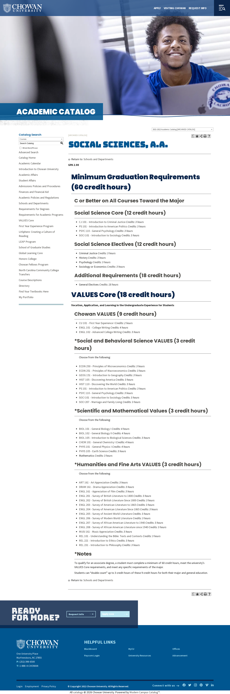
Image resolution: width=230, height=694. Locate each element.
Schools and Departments (33, 203)
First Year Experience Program (36, 226)
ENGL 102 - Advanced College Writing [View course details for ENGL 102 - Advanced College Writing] (100, 332)
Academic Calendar (30, 163)
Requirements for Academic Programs (41, 214)
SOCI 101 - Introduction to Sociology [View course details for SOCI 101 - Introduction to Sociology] (100, 235)
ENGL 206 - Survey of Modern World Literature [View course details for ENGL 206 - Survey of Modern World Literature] (105, 518)
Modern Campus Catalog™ (144, 692)
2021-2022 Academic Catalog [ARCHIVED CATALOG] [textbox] (174, 129)
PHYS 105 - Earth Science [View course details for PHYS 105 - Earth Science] (93, 451)
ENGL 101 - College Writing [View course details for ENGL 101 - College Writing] (94, 327)
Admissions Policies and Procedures (39, 186)
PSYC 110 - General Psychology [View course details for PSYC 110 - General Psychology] (97, 231)
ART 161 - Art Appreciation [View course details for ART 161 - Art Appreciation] (94, 482)
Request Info (198, 8)
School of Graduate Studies (34, 247)
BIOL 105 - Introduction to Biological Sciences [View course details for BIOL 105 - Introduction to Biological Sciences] (105, 437)
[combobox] (182, 129)
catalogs (78, 692)
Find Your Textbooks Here (33, 291)
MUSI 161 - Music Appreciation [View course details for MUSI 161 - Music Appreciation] (96, 531)
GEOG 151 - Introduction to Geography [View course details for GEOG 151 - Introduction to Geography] (101, 375)
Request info (81, 614)
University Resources (139, 655)
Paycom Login (92, 655)
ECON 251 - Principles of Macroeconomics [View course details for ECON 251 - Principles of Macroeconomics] (103, 370)
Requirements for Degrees (34, 209)
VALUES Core (26, 220)
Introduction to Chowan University (39, 169)
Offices (176, 648)
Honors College (27, 259)
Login (19, 686)
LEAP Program (27, 241)
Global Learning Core (31, 253)
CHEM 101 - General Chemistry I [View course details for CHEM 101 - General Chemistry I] (97, 442)
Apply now (115, 614)
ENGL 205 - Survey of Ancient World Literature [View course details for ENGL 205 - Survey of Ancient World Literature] (105, 513)
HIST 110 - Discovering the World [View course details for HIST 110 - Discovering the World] (98, 384)
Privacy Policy (48, 686)
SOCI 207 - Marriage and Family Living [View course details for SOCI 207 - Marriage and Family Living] (100, 402)
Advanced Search (28, 152)
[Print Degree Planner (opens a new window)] (193, 136)
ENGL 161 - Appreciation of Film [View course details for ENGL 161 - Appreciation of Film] (97, 491)
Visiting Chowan (175, 8)
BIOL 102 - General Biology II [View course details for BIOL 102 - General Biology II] (95, 433)
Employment (32, 686)
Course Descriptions (30, 280)
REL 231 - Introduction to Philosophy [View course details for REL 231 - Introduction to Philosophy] (100, 545)
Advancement (180, 655)
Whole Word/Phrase (30, 148)
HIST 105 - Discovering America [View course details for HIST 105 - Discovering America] (97, 379)
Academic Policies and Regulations (39, 197)
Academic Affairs (28, 175)
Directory (24, 285)
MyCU (131, 648)
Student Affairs (27, 180)
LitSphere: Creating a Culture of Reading (37, 234)
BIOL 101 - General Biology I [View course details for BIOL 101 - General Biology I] (95, 429)
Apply (157, 8)
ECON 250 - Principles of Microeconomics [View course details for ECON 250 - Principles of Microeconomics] (102, 366)
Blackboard (90, 648)
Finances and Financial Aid (34, 192)
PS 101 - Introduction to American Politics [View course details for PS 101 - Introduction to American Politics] (103, 226)
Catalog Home (27, 157)
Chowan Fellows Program (33, 264)
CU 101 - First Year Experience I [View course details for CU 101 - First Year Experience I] (96, 323)
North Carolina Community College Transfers (39, 272)
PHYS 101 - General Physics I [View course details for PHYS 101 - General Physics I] (95, 446)
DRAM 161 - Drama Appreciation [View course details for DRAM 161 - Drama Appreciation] (97, 487)
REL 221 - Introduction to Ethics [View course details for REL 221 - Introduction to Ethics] (97, 540)
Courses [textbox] (23, 139)
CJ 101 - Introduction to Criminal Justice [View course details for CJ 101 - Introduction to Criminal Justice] (102, 222)
